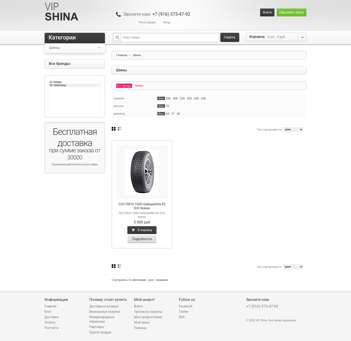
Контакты (52, 328)
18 (178, 113)
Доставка (52, 317)
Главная (121, 55)
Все (161, 98)
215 (182, 98)
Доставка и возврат (104, 306)
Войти (267, 12)
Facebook (186, 306)
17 (172, 113)
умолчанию (139, 280)
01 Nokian (75, 82)
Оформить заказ (291, 12)
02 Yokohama (75, 85)
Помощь (140, 328)
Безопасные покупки (104, 311)
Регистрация (147, 22)
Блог (48, 311)
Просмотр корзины (148, 311)
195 (168, 98)
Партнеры (96, 327)
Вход (166, 22)
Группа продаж (100, 332)
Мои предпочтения (148, 317)
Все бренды (124, 85)
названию (162, 280)
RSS (181, 317)
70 (167, 106)
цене (151, 280)
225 (189, 98)
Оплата (50, 322)
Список (120, 129)
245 (203, 98)
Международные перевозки (101, 319)
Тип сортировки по (269, 129)
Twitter (183, 311)
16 (167, 113)
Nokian (139, 85)
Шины (137, 55)
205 (175, 98)
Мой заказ (142, 322)
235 (196, 98)
